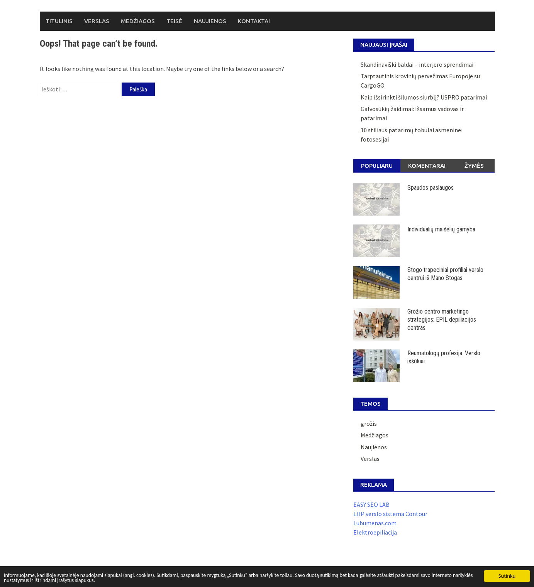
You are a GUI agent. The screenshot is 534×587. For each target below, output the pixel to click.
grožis (369, 423)
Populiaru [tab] (377, 165)
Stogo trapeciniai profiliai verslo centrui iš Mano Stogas (445, 274)
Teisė (174, 21)
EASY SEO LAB (371, 504)
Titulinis (59, 21)
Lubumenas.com (375, 523)
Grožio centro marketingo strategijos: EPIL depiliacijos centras (441, 319)
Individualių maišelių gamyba (441, 229)
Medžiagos (138, 21)
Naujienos (210, 21)
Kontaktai (254, 21)
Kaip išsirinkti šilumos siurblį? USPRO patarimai (424, 97)
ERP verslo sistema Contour (390, 514)
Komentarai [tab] (427, 165)
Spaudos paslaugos (430, 187)
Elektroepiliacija (375, 532)
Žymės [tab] (474, 165)
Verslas (96, 21)
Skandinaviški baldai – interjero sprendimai (417, 64)
